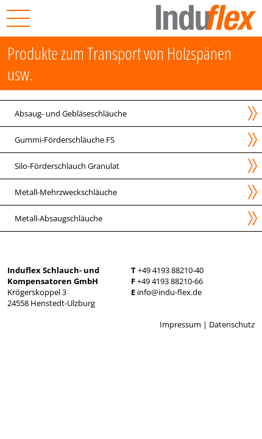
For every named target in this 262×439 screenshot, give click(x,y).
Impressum (180, 324)
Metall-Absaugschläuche (58, 218)
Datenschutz (232, 324)
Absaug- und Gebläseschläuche (71, 113)
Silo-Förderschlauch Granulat (67, 165)
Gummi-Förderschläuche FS (65, 139)
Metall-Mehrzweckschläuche (66, 192)
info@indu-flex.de (169, 292)
